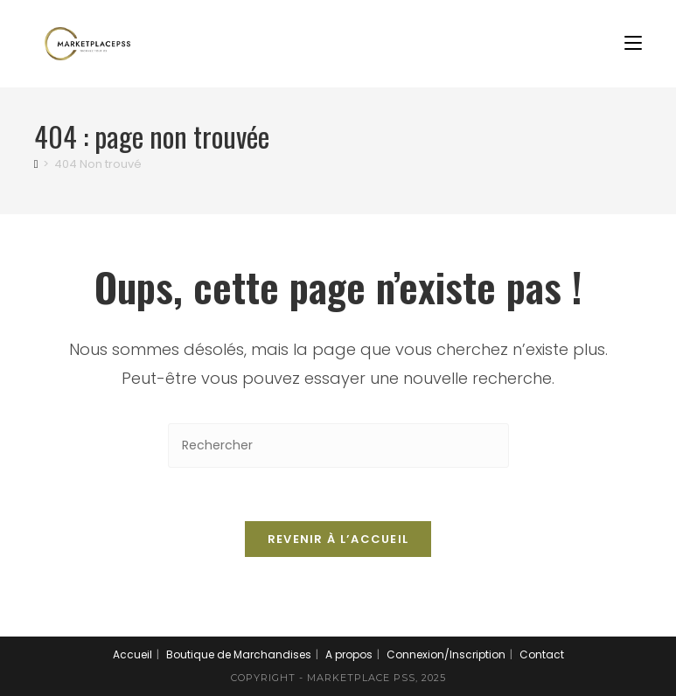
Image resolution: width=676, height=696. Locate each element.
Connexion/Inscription (446, 654)
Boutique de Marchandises (238, 654)
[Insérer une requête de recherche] (338, 445)
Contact (541, 654)
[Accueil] (36, 164)
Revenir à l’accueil (338, 539)
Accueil (132, 654)
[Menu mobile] (633, 43)
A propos (349, 654)
